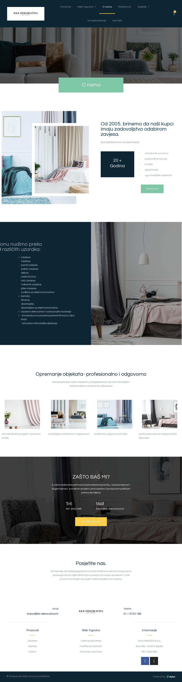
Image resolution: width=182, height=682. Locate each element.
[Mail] (91, 505)
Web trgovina (86, 7)
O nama (107, 7)
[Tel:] (60, 505)
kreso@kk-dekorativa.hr (42, 613)
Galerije (143, 7)
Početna (65, 7)
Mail (101, 503)
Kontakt (117, 20)
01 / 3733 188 (132, 613)
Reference (124, 7)
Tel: (69, 503)
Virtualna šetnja (96, 20)
